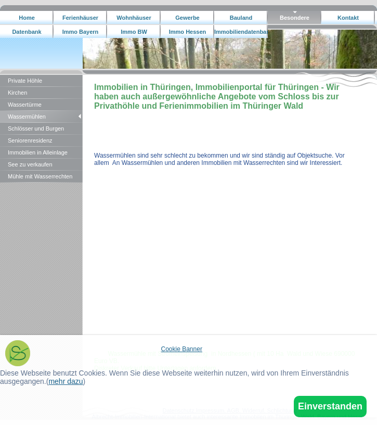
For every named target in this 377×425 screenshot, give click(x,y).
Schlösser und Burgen (36, 128)
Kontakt (348, 18)
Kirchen (17, 92)
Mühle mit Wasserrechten (40, 176)
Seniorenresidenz (30, 140)
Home (27, 18)
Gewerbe (187, 18)
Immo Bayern (80, 32)
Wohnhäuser (133, 18)
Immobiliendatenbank (241, 32)
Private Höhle (25, 81)
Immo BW (134, 32)
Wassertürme (25, 104)
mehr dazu (65, 381)
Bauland (241, 18)
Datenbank (26, 32)
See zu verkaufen (30, 164)
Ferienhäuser (80, 18)
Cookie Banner (181, 349)
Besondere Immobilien (294, 20)
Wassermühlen (27, 116)
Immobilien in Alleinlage (38, 152)
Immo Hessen (187, 32)
